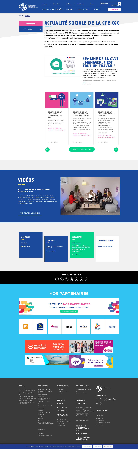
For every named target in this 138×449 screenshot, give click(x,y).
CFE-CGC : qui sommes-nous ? (27, 395)
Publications (82, 9)
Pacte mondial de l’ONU (26, 404)
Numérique (41, 418)
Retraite (40, 425)
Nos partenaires (61, 423)
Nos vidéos (61, 415)
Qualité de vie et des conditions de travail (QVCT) (46, 427)
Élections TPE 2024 (44, 406)
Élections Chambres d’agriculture (44, 403)
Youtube (68, 4)
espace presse (102, 414)
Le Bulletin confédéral (63, 396)
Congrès (69, 9)
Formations (81, 407)
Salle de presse (82, 390)
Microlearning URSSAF (82, 422)
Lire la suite (87, 84)
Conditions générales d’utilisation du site (83, 432)
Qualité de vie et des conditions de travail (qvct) (99, 80)
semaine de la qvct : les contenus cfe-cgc (55, 115)
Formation (56, 4)
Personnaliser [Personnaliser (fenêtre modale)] (108, 446)
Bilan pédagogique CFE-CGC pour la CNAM (27, 407)
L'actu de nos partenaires (62, 419)
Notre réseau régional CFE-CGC (27, 397)
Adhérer (60, 407)
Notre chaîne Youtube (105, 250)
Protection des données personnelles (83, 442)
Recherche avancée (116, 5)
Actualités (57, 9)
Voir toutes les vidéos (30, 217)
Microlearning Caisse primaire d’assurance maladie (84, 416)
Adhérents (80, 4)
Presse (92, 4)
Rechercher (62, 411)
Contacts (96, 9)
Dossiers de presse (81, 396)
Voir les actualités (69, 315)
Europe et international (45, 410)
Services (44, 4)
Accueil (21, 15)
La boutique (60, 427)
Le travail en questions (44, 416)
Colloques (41, 437)
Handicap (40, 414)
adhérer (114, 9)
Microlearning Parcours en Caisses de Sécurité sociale (84, 413)
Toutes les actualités (81, 153)
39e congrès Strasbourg (45, 439)
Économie (41, 401)
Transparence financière (26, 400)
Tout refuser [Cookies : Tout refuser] (97, 446)
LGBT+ (40, 420)
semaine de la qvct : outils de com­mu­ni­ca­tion (81, 115)
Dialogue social (42, 398)
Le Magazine (100, 424)
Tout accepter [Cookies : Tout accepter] (87, 446)
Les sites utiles (61, 430)
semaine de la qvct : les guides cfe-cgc (106, 115)
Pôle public (41, 422)
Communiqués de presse (83, 393)
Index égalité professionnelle (27, 402)
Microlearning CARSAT (82, 424)
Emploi (40, 408)
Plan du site (81, 438)
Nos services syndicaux (64, 425)
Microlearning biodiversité (83, 411)
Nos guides (60, 398)
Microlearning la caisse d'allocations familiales (83, 419)
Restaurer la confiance (44, 393)
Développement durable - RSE (45, 396)
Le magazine (60, 393)
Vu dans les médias (81, 398)
